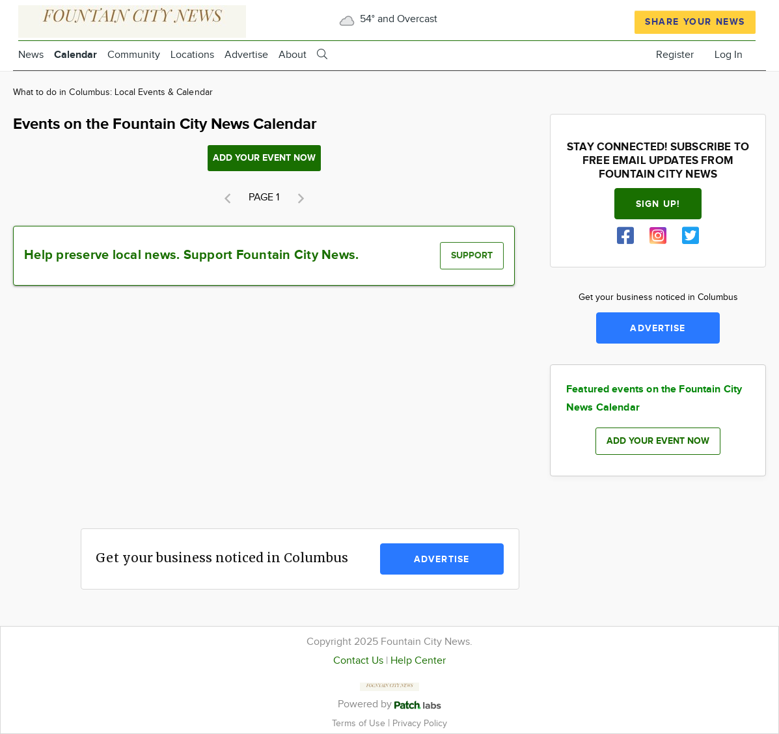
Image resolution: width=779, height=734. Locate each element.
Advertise (246, 55)
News (31, 55)
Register (675, 55)
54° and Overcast (386, 19)
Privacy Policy (419, 723)
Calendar (75, 55)
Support (472, 255)
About (293, 55)
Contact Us (358, 661)
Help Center (418, 661)
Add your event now (264, 157)
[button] (227, 198)
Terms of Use (360, 723)
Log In (729, 55)
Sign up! (658, 204)
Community (133, 55)
